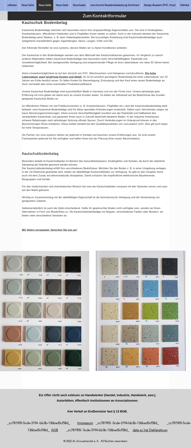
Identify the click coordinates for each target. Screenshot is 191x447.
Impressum (85, 423)
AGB (54, 430)
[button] (115, 5)
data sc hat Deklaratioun (150, 430)
